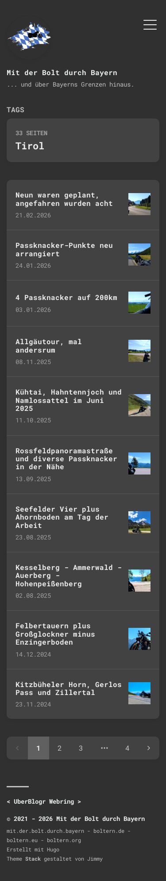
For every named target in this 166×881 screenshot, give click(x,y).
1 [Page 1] (38, 747)
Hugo (53, 849)
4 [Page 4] (127, 747)
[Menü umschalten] (150, 23)
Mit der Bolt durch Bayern (62, 72)
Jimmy (95, 858)
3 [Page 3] (81, 747)
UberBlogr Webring (44, 801)
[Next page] (148, 748)
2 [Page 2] (60, 747)
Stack (33, 858)
